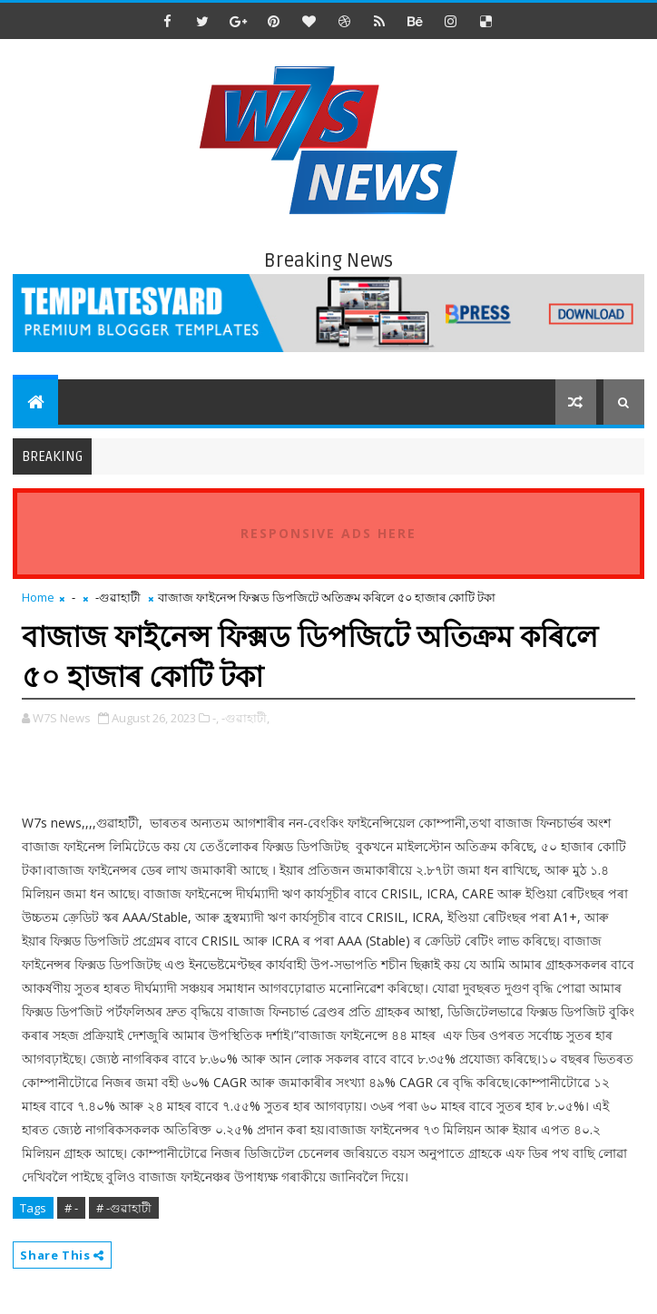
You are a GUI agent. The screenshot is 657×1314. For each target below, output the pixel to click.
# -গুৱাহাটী (124, 1208)
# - (71, 1208)
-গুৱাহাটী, (245, 718)
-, (215, 718)
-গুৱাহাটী (118, 597)
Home (38, 597)
